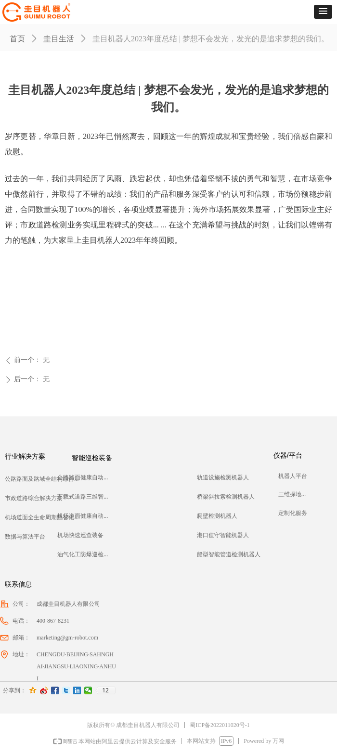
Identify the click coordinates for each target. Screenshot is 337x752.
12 (105, 690)
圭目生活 (58, 39)
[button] (323, 12)
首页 (17, 39)
